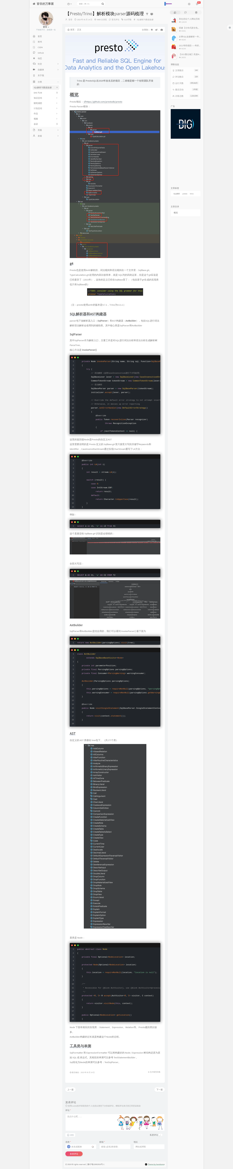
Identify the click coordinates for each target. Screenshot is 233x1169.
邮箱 (102, 1142)
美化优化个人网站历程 (189, 19)
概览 (176, 212)
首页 (70, 29)
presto (184, 194)
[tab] (175, 12)
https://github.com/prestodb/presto (103, 101)
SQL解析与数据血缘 (46, 87)
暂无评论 (115, 19)
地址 (136, 1142)
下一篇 (159, 1089)
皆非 (70, 19)
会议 (46, 124)
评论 (68, 1110)
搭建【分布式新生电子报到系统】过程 (196, 27)
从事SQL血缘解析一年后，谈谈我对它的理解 (199, 36)
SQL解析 (176, 194)
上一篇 (70, 1089)
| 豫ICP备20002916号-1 (95, 1164)
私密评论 (154, 1135)
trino (192, 194)
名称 (68, 1142)
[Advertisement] (185, 161)
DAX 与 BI (46, 92)
